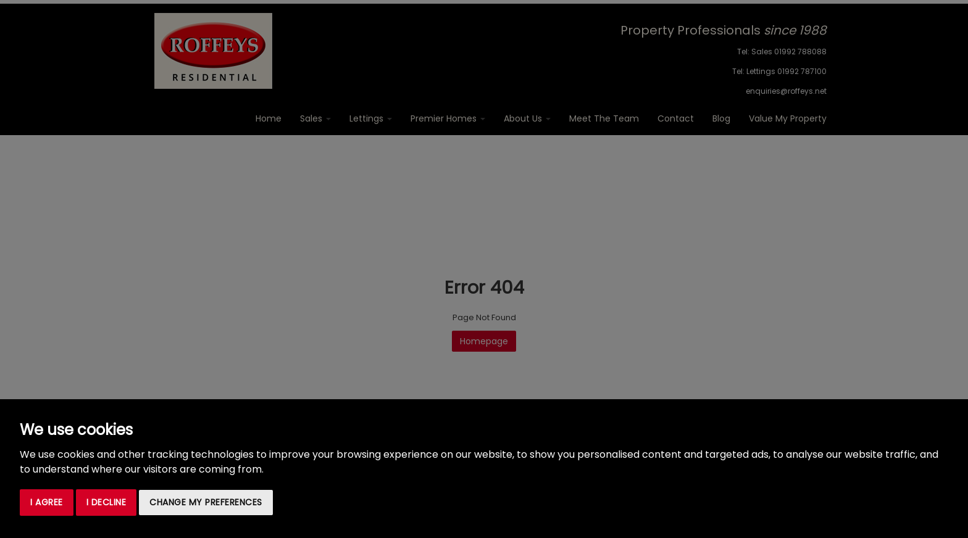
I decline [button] (106, 502)
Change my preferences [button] (205, 502)
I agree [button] (46, 502)
